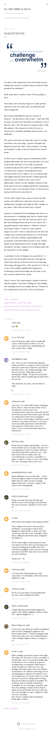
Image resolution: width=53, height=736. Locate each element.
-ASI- (33, 729)
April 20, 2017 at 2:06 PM (21, 434)
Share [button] (6, 299)
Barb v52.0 (13, 303)
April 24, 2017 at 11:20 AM (21, 582)
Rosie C (15, 651)
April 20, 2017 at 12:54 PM (21, 330)
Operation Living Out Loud (14, 310)
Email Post (14, 299)
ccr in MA (16, 337)
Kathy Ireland (18, 496)
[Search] (47, 4)
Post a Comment (11, 708)
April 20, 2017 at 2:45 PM (21, 465)
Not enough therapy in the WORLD (17, 306)
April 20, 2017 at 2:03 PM (21, 394)
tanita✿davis (17, 359)
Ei (12, 518)
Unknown (16, 401)
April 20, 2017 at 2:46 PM (21, 489)
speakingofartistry (20, 472)
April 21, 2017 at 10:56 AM (21, 562)
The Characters (12, 18)
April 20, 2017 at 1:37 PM (21, 352)
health (29, 303)
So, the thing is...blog (17, 9)
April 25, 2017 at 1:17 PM (20, 618)
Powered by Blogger (26, 723)
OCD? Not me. (36, 306)
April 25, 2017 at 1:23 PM (20, 644)
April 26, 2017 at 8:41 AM (21, 703)
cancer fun (22, 303)
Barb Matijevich (18, 625)
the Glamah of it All (32, 310)
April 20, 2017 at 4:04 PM (21, 511)
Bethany (15, 441)
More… (26, 18)
